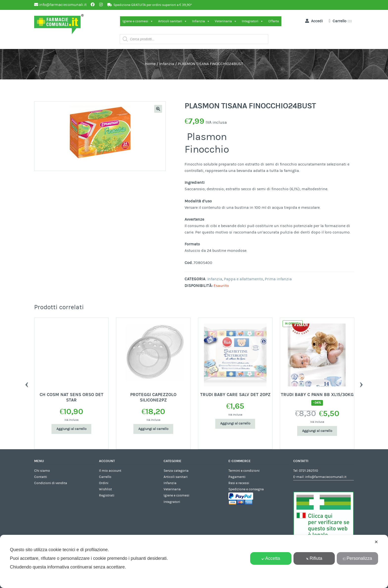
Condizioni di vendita (50, 483)
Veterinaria (226, 21)
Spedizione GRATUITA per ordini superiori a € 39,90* (152, 5)
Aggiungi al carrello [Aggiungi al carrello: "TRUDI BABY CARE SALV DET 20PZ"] (235, 423)
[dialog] (194, 561)
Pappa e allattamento (243, 279)
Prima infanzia (278, 279)
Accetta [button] (271, 558)
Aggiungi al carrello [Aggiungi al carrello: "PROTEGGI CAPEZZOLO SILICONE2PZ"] (153, 429)
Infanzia (201, 21)
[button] (158, 109)
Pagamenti (236, 477)
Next (361, 383)
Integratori (252, 21)
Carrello (105, 477)
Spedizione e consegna (246, 489)
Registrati (106, 495)
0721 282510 (308, 471)
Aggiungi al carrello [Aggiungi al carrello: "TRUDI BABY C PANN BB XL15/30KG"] (317, 431)
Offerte (273, 21)
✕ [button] (376, 542)
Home (150, 64)
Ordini (103, 483)
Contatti (40, 477)
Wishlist (105, 489)
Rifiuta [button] (314, 558)
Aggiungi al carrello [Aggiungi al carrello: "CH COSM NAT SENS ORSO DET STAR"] (71, 429)
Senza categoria (176, 471)
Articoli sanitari (172, 21)
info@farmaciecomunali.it (325, 477)
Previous (27, 383)
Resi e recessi (238, 483)
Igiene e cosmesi (137, 21)
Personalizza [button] (357, 558)
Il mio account (110, 471)
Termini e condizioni (244, 471)
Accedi (313, 21)
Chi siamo (42, 471)
